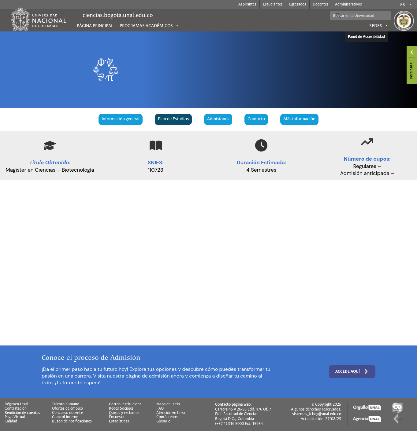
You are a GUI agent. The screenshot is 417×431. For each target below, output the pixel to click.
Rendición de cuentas (22, 413)
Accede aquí (352, 371)
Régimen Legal (16, 404)
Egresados (297, 4)
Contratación (16, 409)
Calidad (11, 421)
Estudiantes (273, 4)
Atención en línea (170, 413)
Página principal (95, 26)
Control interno (65, 417)
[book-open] (155, 145)
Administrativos (348, 4)
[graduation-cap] (50, 145)
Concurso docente (67, 413)
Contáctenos (167, 417)
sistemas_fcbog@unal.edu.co (316, 414)
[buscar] (356, 15)
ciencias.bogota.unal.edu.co (118, 15)
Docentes (321, 4)
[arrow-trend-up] (367, 141)
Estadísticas (119, 421)
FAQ (160, 409)
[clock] (261, 145)
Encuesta (116, 417)
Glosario (163, 421)
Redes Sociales (121, 409)
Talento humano (65, 404)
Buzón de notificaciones (72, 421)
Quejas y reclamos (124, 413)
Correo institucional (126, 404)
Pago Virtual (15, 417)
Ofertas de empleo (67, 409)
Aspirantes (247, 4)
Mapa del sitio (168, 404)
